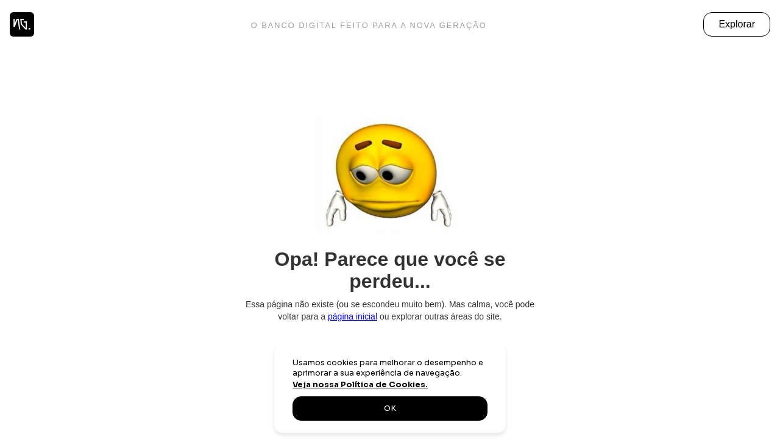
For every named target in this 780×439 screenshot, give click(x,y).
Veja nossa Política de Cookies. (360, 385)
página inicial (352, 316)
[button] (736, 24)
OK (390, 408)
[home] (22, 24)
